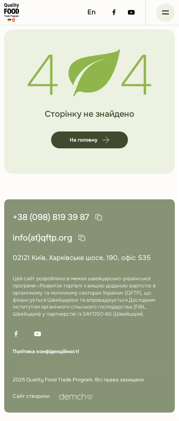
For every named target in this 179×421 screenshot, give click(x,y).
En (91, 12)
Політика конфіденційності (46, 351)
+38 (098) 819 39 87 (51, 217)
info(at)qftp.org (42, 238)
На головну (89, 140)
